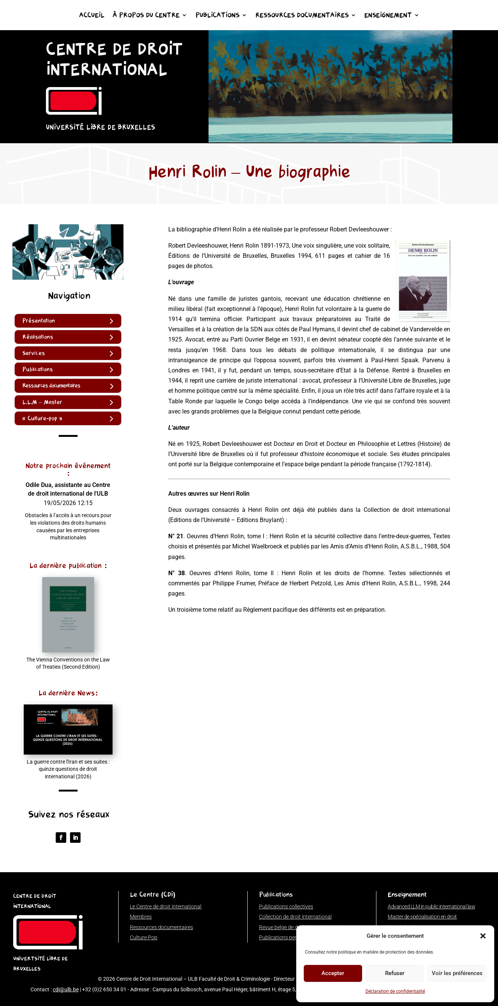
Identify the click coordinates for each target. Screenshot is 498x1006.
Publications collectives (286, 906)
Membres (141, 917)
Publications (217, 15)
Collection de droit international (295, 917)
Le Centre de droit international (165, 906)
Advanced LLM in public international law (431, 906)
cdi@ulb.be (66, 989)
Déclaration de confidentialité (395, 991)
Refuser (394, 973)
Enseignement (388, 15)
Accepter (332, 973)
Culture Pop (143, 937)
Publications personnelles (288, 937)
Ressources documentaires (302, 15)
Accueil (91, 15)
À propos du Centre (146, 15)
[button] (483, 936)
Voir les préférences (457, 973)
